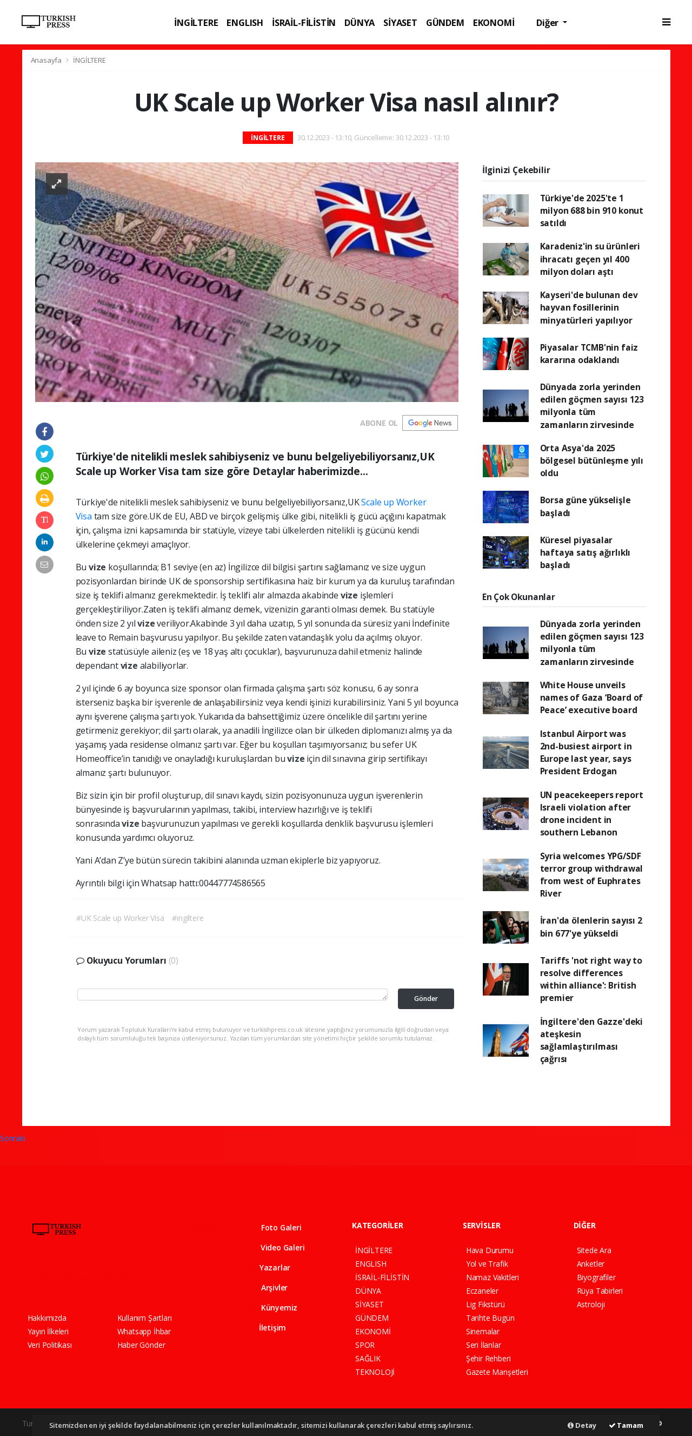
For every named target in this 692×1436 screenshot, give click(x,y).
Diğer (548, 22)
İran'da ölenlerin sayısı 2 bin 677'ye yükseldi (591, 926)
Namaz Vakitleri (492, 1277)
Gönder (426, 998)
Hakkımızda (47, 1318)
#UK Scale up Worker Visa (120, 918)
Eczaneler (482, 1291)
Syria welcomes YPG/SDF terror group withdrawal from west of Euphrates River (591, 875)
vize (98, 567)
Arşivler (266, 1287)
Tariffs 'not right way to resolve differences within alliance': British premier (591, 979)
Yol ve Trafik (487, 1264)
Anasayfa (47, 60)
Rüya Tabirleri (600, 1291)
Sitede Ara (594, 1250)
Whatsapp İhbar (144, 1331)
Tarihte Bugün (490, 1318)
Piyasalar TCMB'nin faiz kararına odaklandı (589, 353)
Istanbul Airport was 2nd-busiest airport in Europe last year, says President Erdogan (586, 753)
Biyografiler (596, 1277)
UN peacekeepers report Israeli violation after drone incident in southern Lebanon (591, 814)
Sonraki (12, 1138)
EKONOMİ (494, 22)
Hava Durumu (490, 1250)
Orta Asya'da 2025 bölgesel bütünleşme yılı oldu (591, 460)
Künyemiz (271, 1307)
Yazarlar (267, 1267)
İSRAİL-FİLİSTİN (304, 22)
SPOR (365, 1345)
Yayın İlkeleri (48, 1331)
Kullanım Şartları (144, 1318)
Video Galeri (274, 1247)
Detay (582, 1425)
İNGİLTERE (196, 22)
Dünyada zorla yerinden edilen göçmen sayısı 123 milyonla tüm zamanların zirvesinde (592, 406)
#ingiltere (187, 918)
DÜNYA (359, 22)
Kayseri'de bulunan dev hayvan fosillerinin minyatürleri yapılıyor (589, 307)
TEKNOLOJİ (375, 1372)
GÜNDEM (445, 22)
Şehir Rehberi (488, 1358)
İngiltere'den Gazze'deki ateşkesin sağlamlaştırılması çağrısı (591, 1040)
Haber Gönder (141, 1345)
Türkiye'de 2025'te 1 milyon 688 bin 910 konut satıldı (591, 210)
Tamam (626, 1425)
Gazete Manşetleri (497, 1372)
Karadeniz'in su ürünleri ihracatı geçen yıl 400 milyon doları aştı (590, 259)
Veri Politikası (50, 1345)
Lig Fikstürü (485, 1304)
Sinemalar (483, 1331)
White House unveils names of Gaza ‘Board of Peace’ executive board (591, 697)
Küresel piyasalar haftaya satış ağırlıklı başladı (585, 552)
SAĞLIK (368, 1358)
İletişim (265, 1327)
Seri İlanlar (483, 1345)
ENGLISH (245, 22)
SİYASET (400, 22)
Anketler (590, 1264)
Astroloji (591, 1304)
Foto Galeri (273, 1227)
